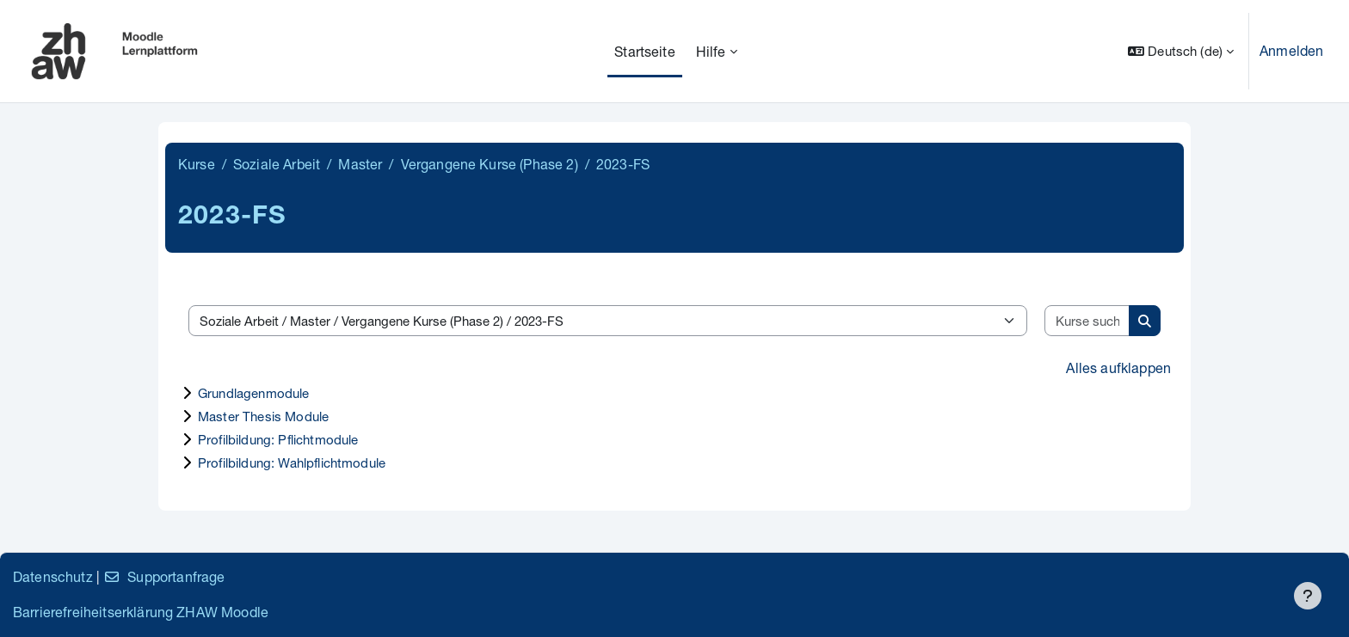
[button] (1181, 51)
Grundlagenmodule (254, 393)
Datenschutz (53, 576)
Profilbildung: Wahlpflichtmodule (291, 462)
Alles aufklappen (1118, 367)
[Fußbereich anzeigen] (1307, 595)
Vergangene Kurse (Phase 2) (489, 164)
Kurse (196, 164)
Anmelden (1291, 50)
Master (360, 164)
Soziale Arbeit (276, 164)
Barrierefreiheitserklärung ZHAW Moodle (140, 611)
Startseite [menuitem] (644, 51)
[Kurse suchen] (1087, 321)
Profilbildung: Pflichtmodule (278, 439)
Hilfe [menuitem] (711, 51)
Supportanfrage (164, 576)
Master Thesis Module (263, 416)
